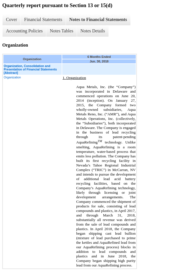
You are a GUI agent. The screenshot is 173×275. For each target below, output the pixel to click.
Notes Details (92, 30)
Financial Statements (43, 19)
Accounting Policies (24, 30)
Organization (12, 77)
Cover (11, 19)
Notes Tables (61, 30)
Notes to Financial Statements (98, 19)
